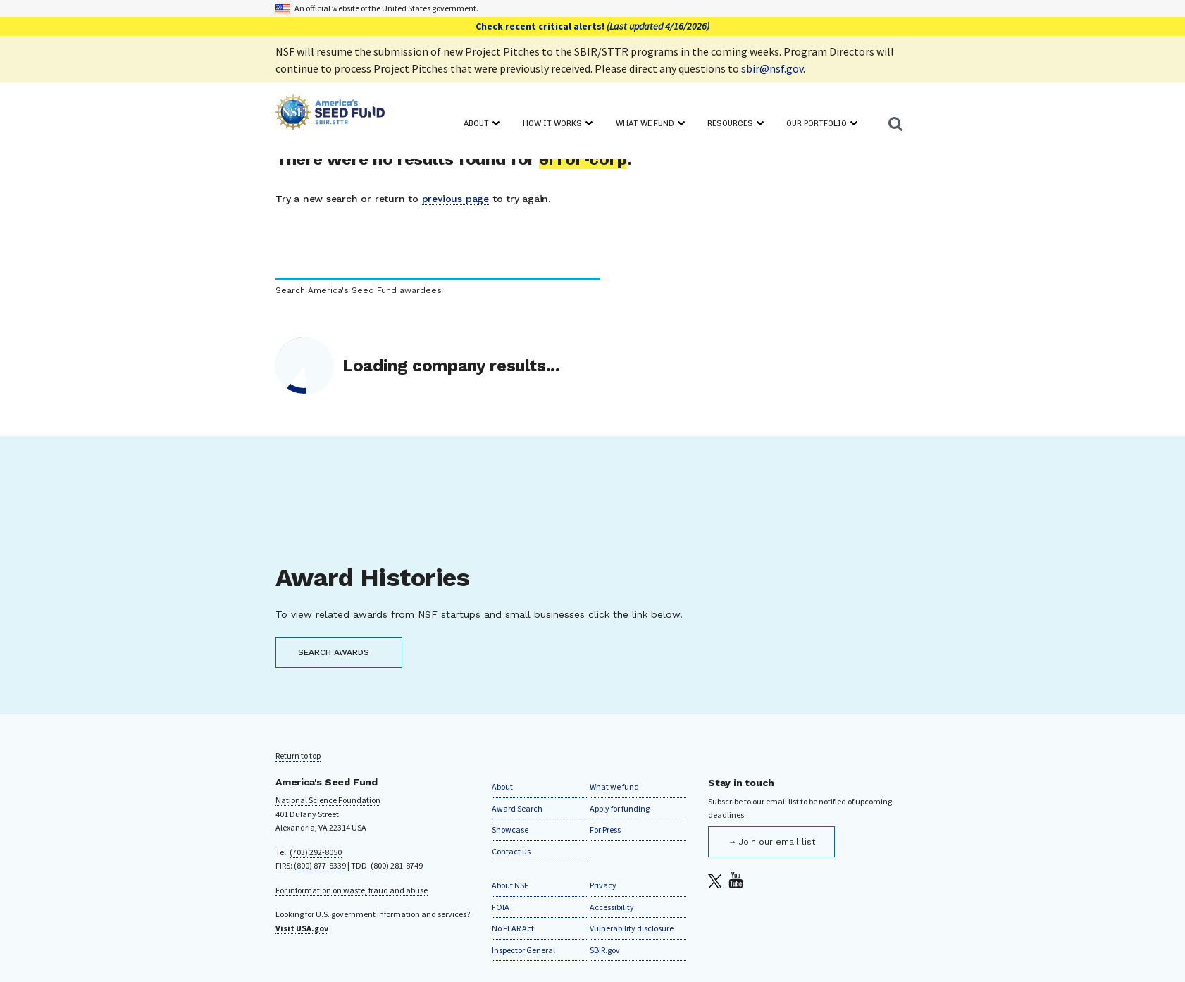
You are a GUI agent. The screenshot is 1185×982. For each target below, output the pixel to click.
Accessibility (612, 907)
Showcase (510, 829)
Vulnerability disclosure (632, 928)
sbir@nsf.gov (772, 68)
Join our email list (776, 842)
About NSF (510, 885)
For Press (605, 829)
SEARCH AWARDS (333, 652)
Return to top (298, 755)
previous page (455, 198)
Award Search (517, 808)
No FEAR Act (513, 928)
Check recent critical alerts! (592, 26)
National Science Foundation (327, 800)
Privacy (603, 885)
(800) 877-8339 (320, 865)
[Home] (330, 114)
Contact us (511, 851)
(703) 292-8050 (316, 852)
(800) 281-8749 (397, 865)
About (502, 786)
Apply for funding (620, 808)
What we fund (614, 786)
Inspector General (523, 950)
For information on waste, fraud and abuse (351, 890)
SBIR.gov (605, 950)
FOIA (500, 907)
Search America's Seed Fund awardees (358, 290)
